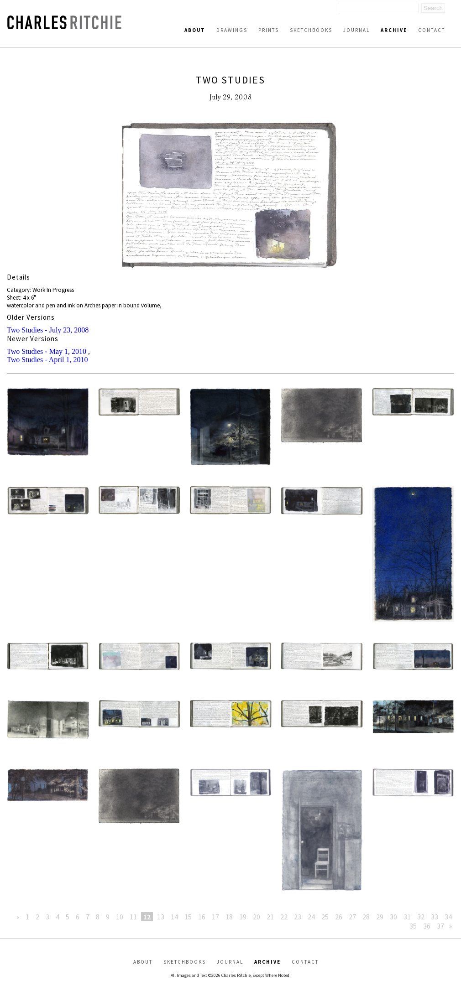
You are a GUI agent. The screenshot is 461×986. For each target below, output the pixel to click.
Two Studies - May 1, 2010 (46, 351)
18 (229, 916)
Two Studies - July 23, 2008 (48, 330)
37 (440, 925)
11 (133, 916)
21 (270, 916)
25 (325, 916)
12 (147, 916)
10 (119, 916)
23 (297, 916)
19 (242, 916)
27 (352, 916)
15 (188, 916)
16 (201, 916)
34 (448, 916)
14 (174, 916)
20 (256, 916)
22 (284, 916)
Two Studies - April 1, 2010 (47, 359)
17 (215, 916)
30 (393, 916)
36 (426, 925)
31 (407, 916)
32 (420, 916)
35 (413, 925)
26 (338, 916)
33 (434, 916)
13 (160, 916)
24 (311, 916)
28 (366, 916)
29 (379, 916)
